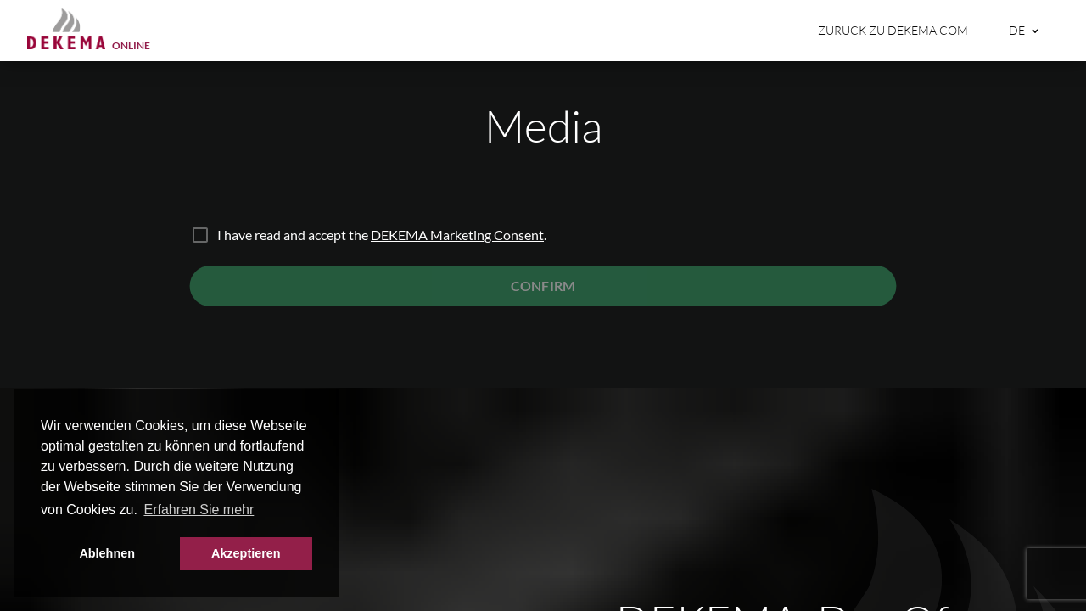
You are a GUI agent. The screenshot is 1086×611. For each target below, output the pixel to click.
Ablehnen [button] (107, 553)
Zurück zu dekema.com (893, 30)
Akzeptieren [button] (246, 553)
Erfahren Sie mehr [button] (198, 509)
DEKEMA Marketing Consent (457, 235)
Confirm (542, 285)
